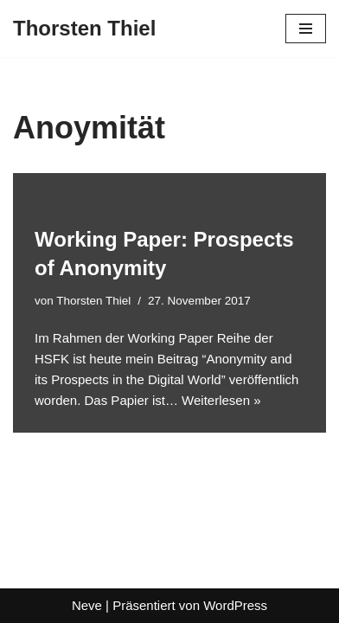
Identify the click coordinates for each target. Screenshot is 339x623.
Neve (87, 605)
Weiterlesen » (221, 400)
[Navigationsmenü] (305, 28)
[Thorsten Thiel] (84, 28)
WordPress (235, 605)
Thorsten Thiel (93, 300)
